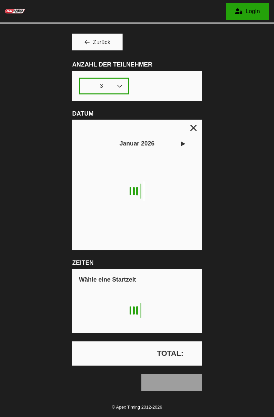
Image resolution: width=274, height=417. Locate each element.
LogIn (252, 11)
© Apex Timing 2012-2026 (137, 407)
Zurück (101, 42)
